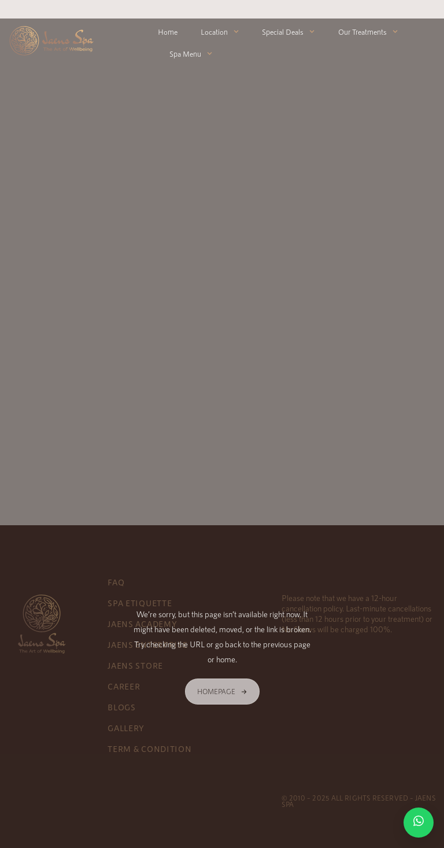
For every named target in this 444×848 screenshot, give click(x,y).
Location (220, 31)
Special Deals (288, 31)
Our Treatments (368, 31)
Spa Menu (190, 53)
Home (167, 31)
